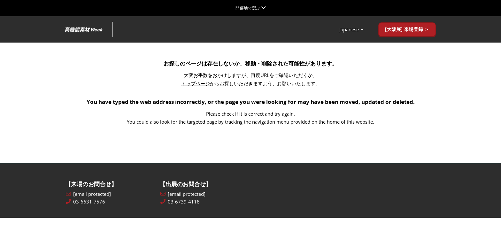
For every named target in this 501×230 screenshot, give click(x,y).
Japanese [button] (351, 30)
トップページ (195, 83)
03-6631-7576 (89, 202)
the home (329, 122)
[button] (407, 30)
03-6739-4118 (184, 202)
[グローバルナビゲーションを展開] (250, 8)
